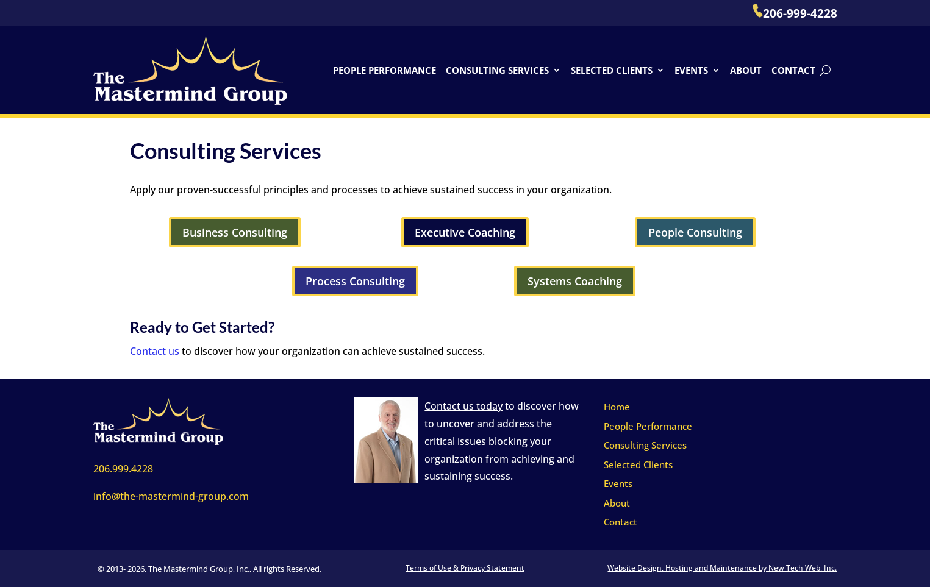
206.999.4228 (123, 468)
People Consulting (695, 232)
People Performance (384, 70)
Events (691, 70)
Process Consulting (355, 281)
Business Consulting (234, 232)
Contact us (154, 351)
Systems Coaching (575, 281)
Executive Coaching (465, 232)
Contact (793, 70)
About (746, 70)
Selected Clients (612, 70)
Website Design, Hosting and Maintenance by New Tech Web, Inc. (722, 568)
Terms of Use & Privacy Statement (465, 568)
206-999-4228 (795, 13)
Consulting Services (497, 70)
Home (617, 406)
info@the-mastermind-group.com (171, 496)
